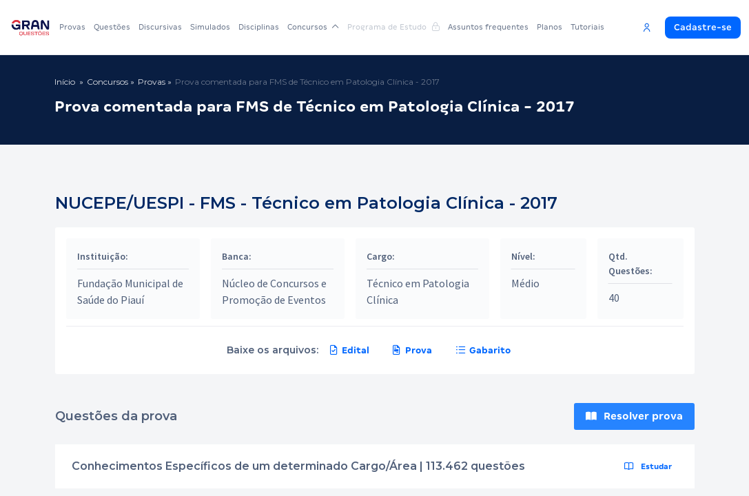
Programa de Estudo (393, 27)
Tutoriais (587, 27)
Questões (112, 27)
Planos (549, 27)
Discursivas (160, 27)
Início (64, 81)
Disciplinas (258, 27)
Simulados (210, 27)
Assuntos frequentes (488, 27)
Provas (72, 27)
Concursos (313, 27)
